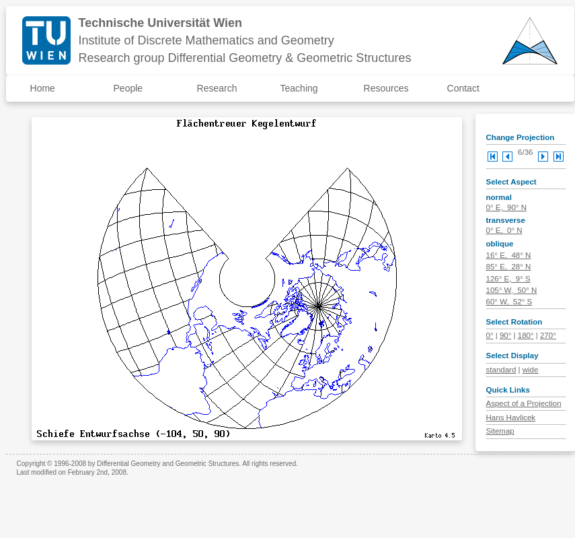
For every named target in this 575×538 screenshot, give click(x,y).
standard (501, 370)
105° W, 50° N (511, 290)
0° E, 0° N (504, 230)
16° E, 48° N (508, 255)
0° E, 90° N (506, 207)
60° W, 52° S (509, 302)
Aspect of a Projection (524, 403)
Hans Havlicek (511, 417)
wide (531, 370)
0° (490, 335)
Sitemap (500, 431)
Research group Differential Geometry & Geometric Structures (245, 58)
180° (526, 335)
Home (42, 88)
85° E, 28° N (508, 267)
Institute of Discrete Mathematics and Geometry (206, 40)
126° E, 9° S (508, 279)
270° (548, 335)
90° (505, 335)
